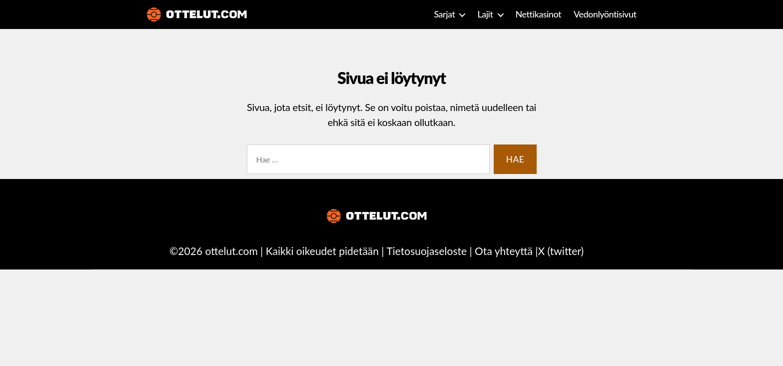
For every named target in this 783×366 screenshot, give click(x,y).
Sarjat (444, 14)
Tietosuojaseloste (426, 250)
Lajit (485, 14)
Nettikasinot (539, 14)
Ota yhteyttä (504, 250)
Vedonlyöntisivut (605, 14)
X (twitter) (561, 250)
